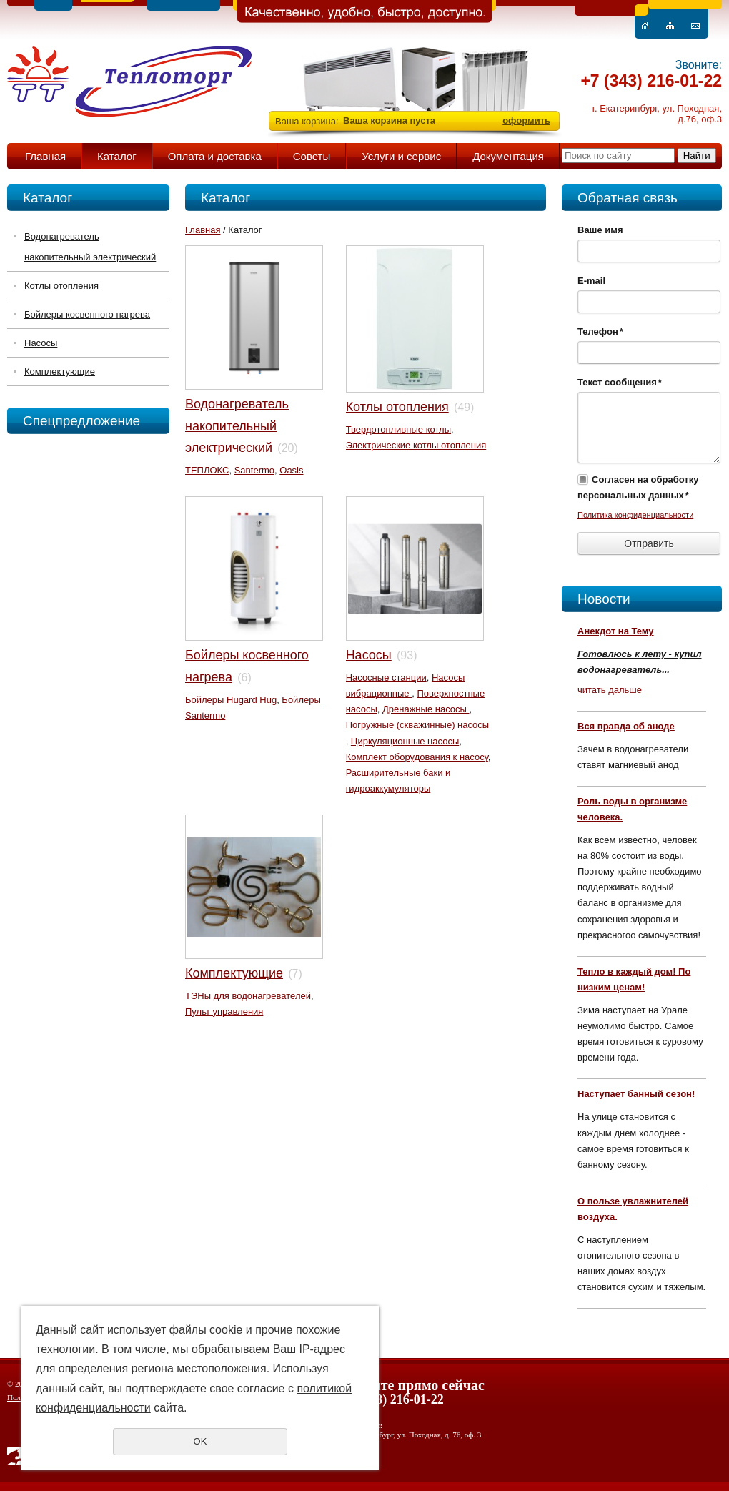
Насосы (40, 343)
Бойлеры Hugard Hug (231, 699)
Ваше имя (600, 230)
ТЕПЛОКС (207, 470)
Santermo (254, 470)
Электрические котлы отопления (416, 445)
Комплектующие (59, 371)
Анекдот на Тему (615, 631)
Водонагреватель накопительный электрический (90, 246)
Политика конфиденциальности (635, 515)
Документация (508, 156)
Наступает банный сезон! (636, 1093)
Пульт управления (224, 1011)
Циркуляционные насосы (405, 741)
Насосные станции (386, 677)
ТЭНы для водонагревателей (248, 995)
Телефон (600, 331)
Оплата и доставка (215, 156)
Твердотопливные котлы (398, 429)
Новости (603, 598)
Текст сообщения (619, 382)
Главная (45, 156)
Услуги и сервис (401, 156)
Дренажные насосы (425, 709)
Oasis (291, 470)
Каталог (117, 156)
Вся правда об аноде (626, 726)
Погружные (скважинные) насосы (418, 724)
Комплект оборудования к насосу (417, 757)
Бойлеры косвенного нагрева (87, 314)
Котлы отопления (61, 285)
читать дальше (609, 689)
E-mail (591, 280)
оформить (526, 120)
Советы (311, 156)
